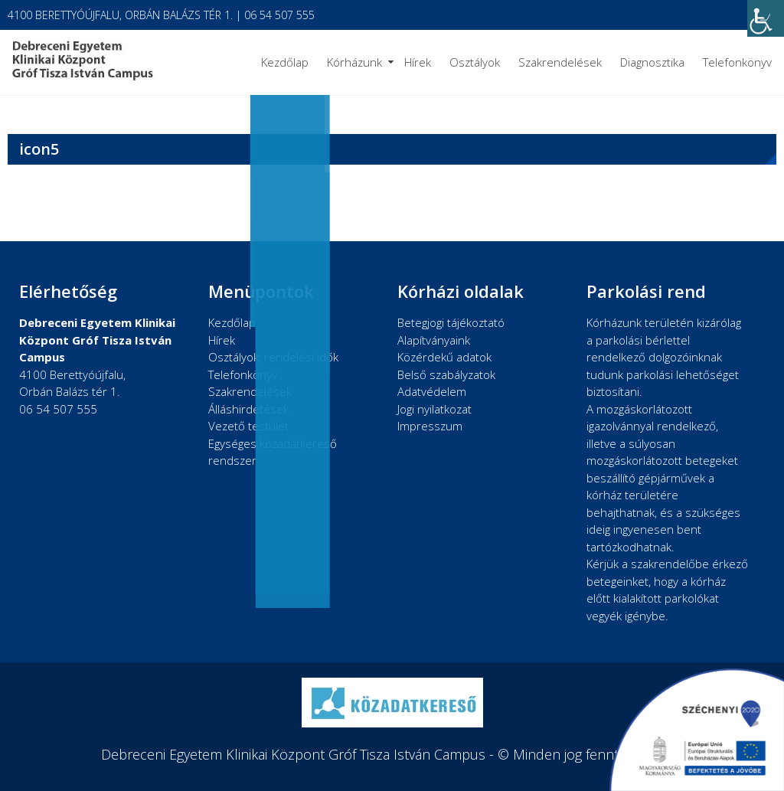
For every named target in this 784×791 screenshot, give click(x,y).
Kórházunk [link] (354, 62)
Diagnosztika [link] (652, 62)
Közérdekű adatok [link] (444, 356)
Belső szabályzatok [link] (446, 374)
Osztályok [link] (474, 62)
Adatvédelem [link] (431, 391)
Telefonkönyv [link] (737, 62)
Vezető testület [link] (248, 425)
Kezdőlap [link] (285, 62)
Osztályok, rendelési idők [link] (273, 356)
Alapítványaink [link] (433, 340)
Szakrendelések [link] (560, 62)
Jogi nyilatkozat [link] (434, 409)
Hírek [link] (417, 62)
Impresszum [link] (429, 425)
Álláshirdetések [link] (248, 409)
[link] (765, 18)
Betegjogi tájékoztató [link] (451, 322)
